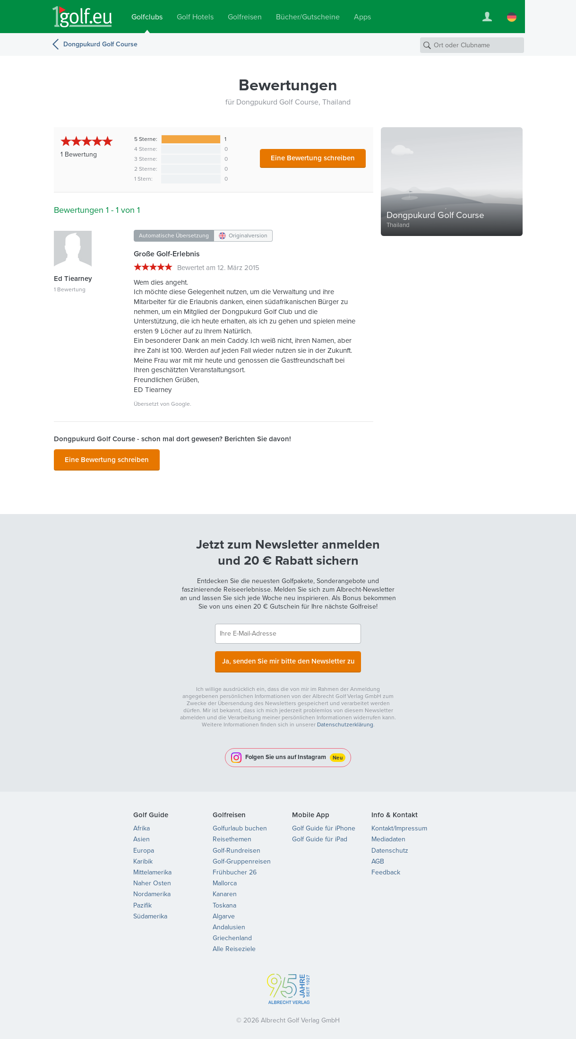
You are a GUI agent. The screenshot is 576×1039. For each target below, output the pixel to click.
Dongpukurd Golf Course (100, 44)
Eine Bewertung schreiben (313, 158)
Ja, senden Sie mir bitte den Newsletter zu (288, 658)
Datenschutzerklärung (345, 720)
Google (180, 404)
